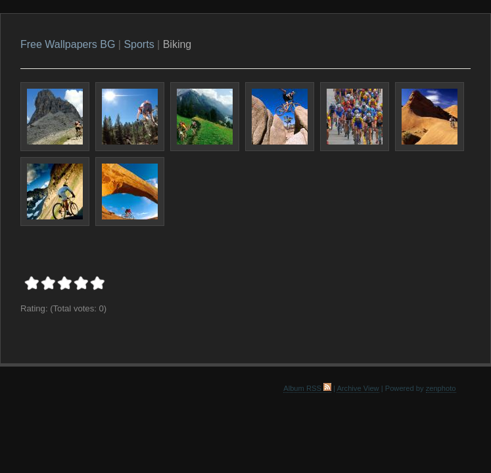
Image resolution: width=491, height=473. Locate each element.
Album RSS (307, 388)
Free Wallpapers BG (67, 44)
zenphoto (441, 388)
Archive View (358, 388)
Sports (139, 44)
